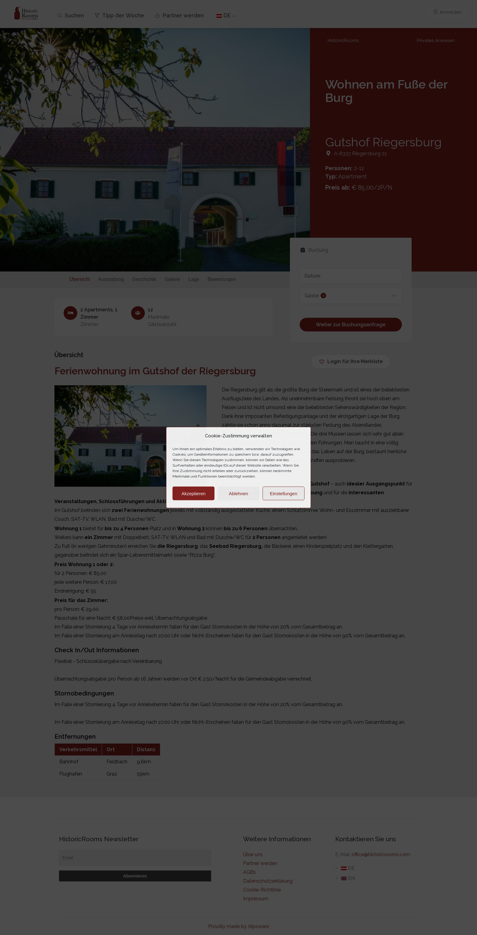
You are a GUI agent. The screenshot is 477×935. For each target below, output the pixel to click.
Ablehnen (238, 493)
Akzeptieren (193, 493)
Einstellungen (283, 493)
